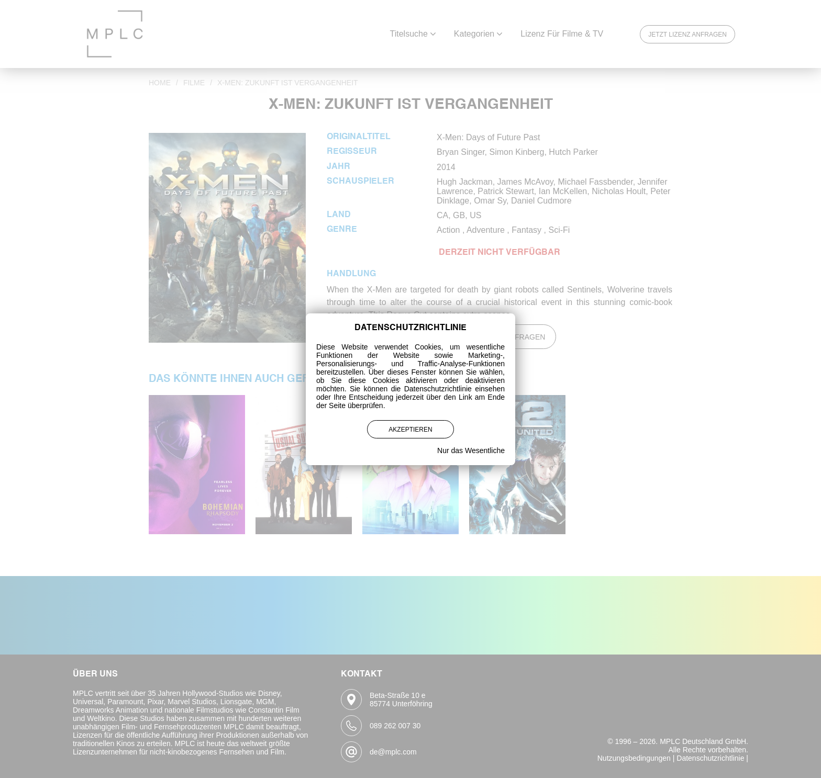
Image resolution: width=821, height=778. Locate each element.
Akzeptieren (410, 429)
